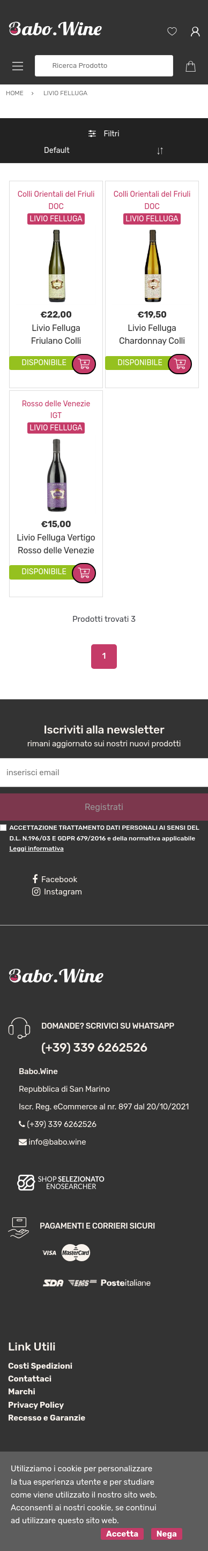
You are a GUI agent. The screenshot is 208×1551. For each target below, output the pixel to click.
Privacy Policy (36, 1405)
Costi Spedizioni (40, 1366)
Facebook (54, 879)
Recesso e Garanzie (46, 1418)
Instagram (57, 892)
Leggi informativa (36, 848)
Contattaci (29, 1379)
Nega (167, 1534)
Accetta (122, 1534)
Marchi (21, 1391)
